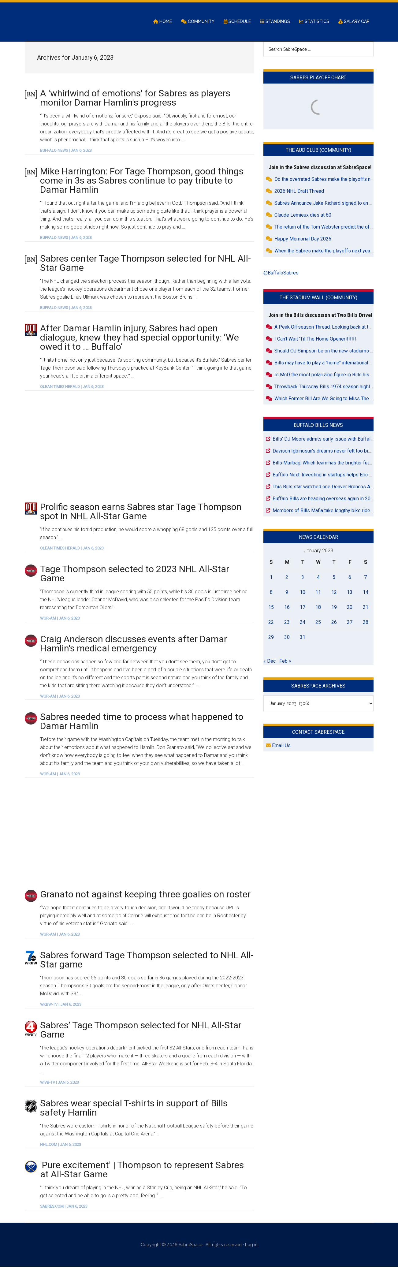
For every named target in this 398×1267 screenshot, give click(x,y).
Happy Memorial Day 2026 (302, 239)
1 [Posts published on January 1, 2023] (271, 577)
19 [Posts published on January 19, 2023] (334, 607)
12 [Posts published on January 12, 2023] (334, 592)
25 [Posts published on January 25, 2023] (318, 622)
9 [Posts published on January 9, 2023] (286, 592)
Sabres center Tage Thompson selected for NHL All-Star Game (145, 263)
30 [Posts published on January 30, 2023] (287, 637)
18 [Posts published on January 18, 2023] (318, 607)
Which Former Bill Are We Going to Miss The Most (327, 399)
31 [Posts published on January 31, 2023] (302, 637)
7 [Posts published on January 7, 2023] (365, 577)
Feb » (285, 661)
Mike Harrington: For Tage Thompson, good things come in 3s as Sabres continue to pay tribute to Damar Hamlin (142, 180)
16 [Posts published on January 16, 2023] (287, 607)
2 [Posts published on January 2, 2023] (286, 577)
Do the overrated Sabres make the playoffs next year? (332, 180)
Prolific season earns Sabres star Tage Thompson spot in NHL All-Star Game (141, 512)
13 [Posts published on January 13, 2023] (349, 592)
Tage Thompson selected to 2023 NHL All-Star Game (134, 574)
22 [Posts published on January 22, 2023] (271, 622)
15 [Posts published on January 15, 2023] (271, 607)
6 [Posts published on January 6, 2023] (349, 577)
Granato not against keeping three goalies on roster (145, 894)
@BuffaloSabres (281, 273)
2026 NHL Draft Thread (299, 192)
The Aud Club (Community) (318, 151)
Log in (251, 1245)
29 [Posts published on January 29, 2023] (271, 637)
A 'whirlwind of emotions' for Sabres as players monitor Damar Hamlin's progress (135, 98)
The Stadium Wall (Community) (318, 298)
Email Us (278, 746)
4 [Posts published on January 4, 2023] (318, 577)
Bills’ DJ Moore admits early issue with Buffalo (323, 439)
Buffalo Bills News (318, 425)
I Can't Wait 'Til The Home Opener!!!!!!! (315, 339)
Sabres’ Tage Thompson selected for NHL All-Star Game (140, 1030)
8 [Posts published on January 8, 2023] (271, 592)
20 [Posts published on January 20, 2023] (349, 607)
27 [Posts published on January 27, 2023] (349, 622)
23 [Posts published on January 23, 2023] (287, 622)
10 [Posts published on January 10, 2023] (302, 592)
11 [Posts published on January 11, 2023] (318, 592)
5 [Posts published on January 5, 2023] (334, 577)
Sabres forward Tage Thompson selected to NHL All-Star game (147, 960)
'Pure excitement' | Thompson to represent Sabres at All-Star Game (142, 1170)
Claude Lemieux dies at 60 (302, 215)
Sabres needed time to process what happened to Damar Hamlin (142, 722)
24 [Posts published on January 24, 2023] (302, 622)
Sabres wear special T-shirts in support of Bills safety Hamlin (134, 1108)
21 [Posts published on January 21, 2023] (365, 607)
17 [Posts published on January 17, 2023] (302, 607)
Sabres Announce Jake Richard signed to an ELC (326, 204)
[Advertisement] (139, 446)
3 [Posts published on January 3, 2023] (302, 577)
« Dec (269, 661)
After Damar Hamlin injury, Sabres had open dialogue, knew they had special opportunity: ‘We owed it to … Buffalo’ (139, 337)
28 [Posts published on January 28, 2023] (365, 622)
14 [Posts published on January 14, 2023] (365, 592)
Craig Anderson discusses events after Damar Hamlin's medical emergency (133, 644)
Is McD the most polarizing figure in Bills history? (327, 375)
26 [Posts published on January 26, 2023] (334, 622)
